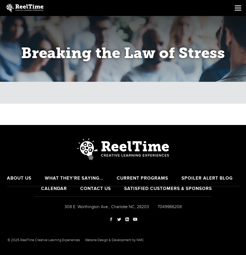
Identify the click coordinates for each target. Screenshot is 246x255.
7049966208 (170, 206)
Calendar (87, 92)
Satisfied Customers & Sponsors (168, 188)
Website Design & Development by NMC (114, 240)
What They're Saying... (74, 178)
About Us (19, 178)
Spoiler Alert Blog (207, 178)
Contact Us (95, 188)
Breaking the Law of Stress (138, 92)
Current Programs (142, 178)
